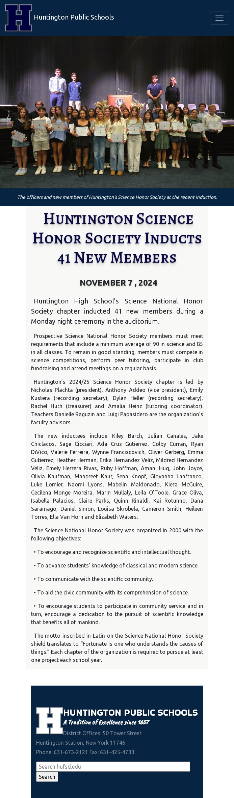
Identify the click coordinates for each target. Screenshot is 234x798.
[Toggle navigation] (219, 18)
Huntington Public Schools (59, 17)
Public (141, 712)
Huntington (93, 712)
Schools (178, 712)
